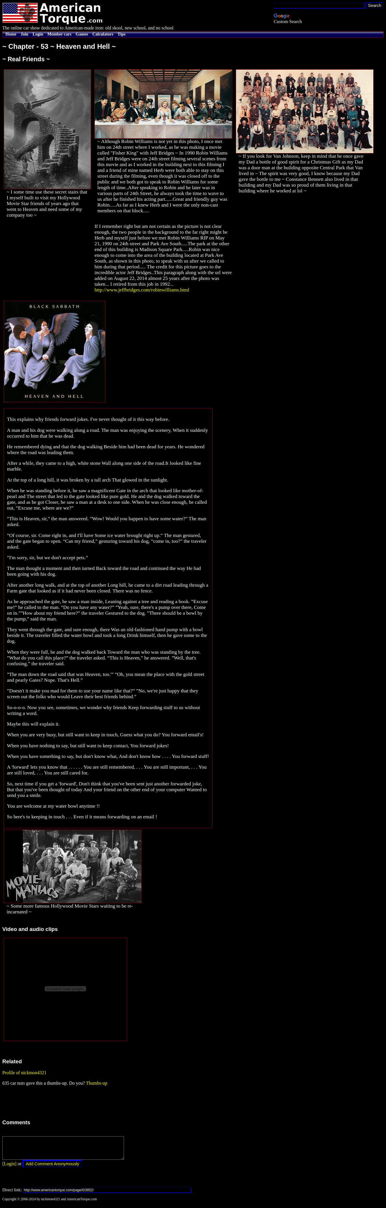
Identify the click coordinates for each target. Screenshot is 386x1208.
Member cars (59, 34)
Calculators (102, 34)
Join (24, 34)
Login (38, 34)
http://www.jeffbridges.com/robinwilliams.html (141, 290)
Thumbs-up (96, 1083)
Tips (121, 34)
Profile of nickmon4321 (24, 1072)
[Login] (9, 1168)
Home (10, 34)
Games (82, 34)
